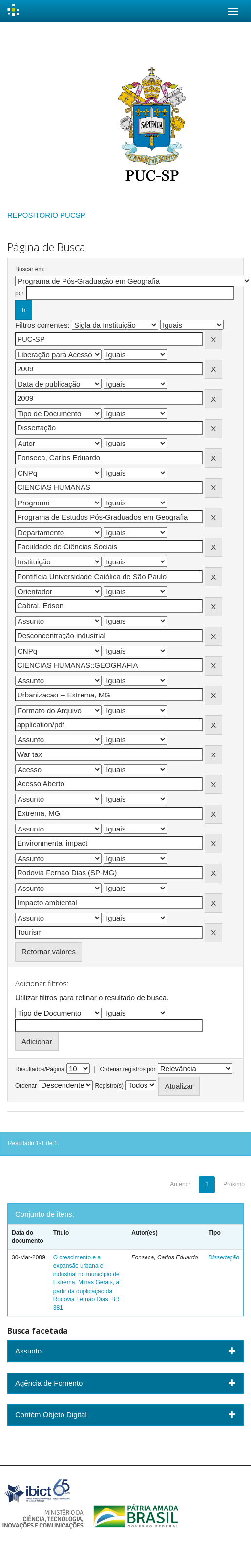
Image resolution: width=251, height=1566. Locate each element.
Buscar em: (30, 269)
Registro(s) (109, 1086)
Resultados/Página (39, 1069)
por (19, 293)
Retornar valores (48, 951)
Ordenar (26, 1086)
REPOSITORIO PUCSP (46, 215)
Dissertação (224, 1257)
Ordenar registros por (127, 1069)
